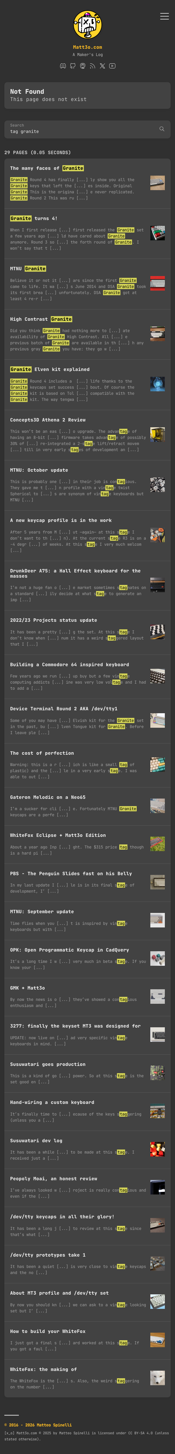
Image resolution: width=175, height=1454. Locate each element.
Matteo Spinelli (74, 1433)
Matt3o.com (87, 47)
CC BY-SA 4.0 (140, 1433)
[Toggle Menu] (164, 15)
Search (17, 125)
